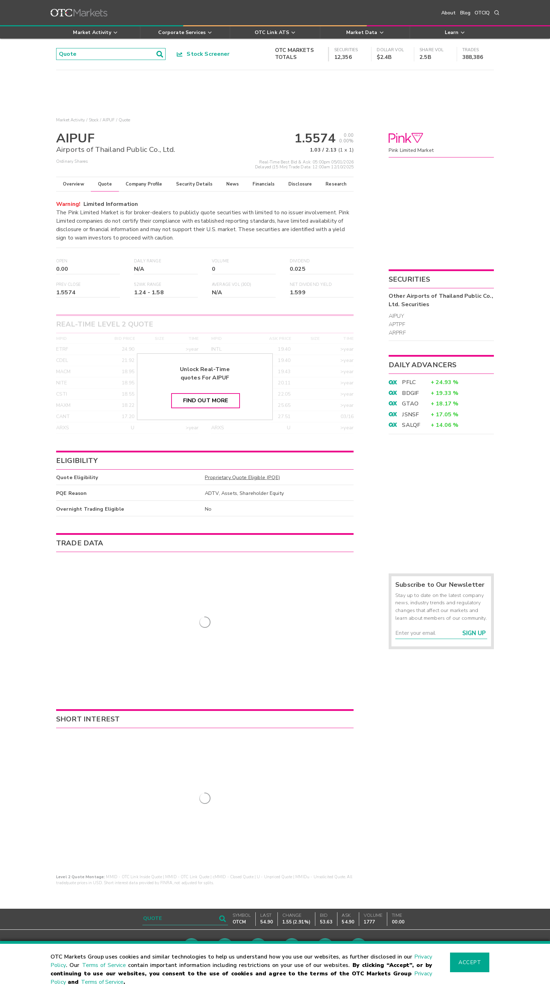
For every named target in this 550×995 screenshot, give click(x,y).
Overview (73, 184)
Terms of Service (104, 965)
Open (62, 261)
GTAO (410, 404)
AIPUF (108, 120)
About (448, 12)
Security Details (194, 184)
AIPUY (396, 316)
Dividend (300, 261)
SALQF (411, 425)
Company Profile (144, 184)
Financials (264, 184)
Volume (220, 261)
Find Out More (205, 400)
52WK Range (148, 284)
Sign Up (474, 633)
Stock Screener (203, 54)
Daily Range (147, 261)
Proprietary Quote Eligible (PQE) (242, 477)
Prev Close (68, 284)
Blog (465, 12)
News (232, 184)
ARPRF (397, 333)
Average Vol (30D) (231, 284)
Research (336, 184)
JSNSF (410, 414)
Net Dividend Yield (311, 284)
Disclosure (300, 184)
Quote (105, 184)
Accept (469, 962)
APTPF (397, 324)
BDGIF (410, 393)
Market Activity (70, 120)
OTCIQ (482, 12)
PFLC (409, 382)
